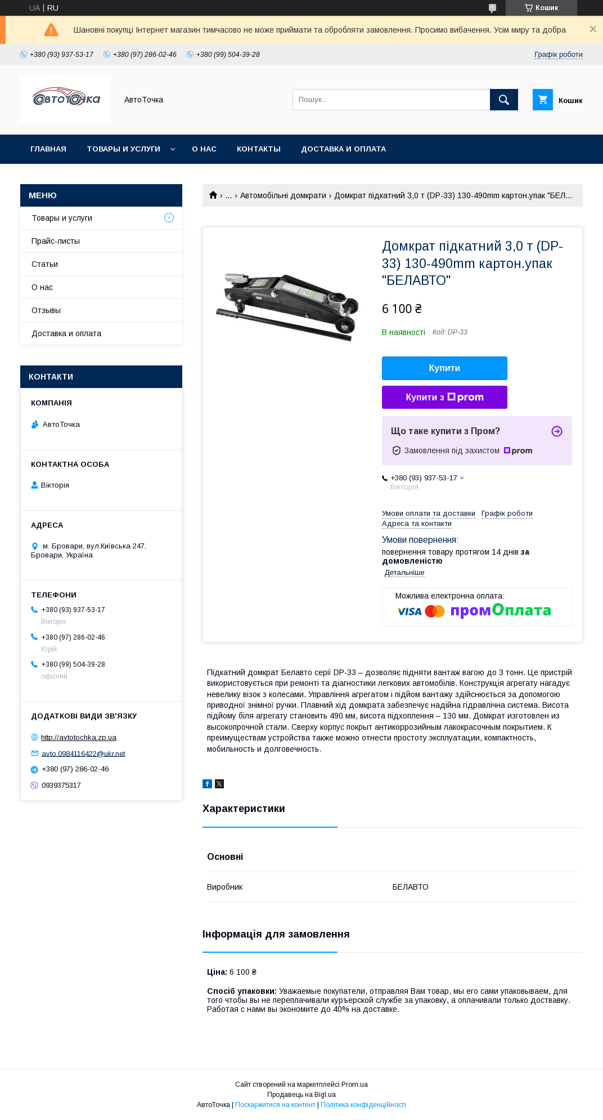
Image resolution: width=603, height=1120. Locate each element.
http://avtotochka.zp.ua (78, 737)
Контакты (259, 149)
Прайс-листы (56, 241)
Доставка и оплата (343, 149)
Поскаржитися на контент (275, 1105)
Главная (48, 149)
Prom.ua (354, 1084)
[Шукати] (504, 99)
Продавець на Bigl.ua (301, 1095)
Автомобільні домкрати (283, 195)
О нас (204, 149)
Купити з (444, 397)
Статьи (45, 264)
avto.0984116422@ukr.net (83, 753)
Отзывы (46, 310)
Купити (445, 368)
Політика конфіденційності (363, 1105)
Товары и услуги (123, 149)
